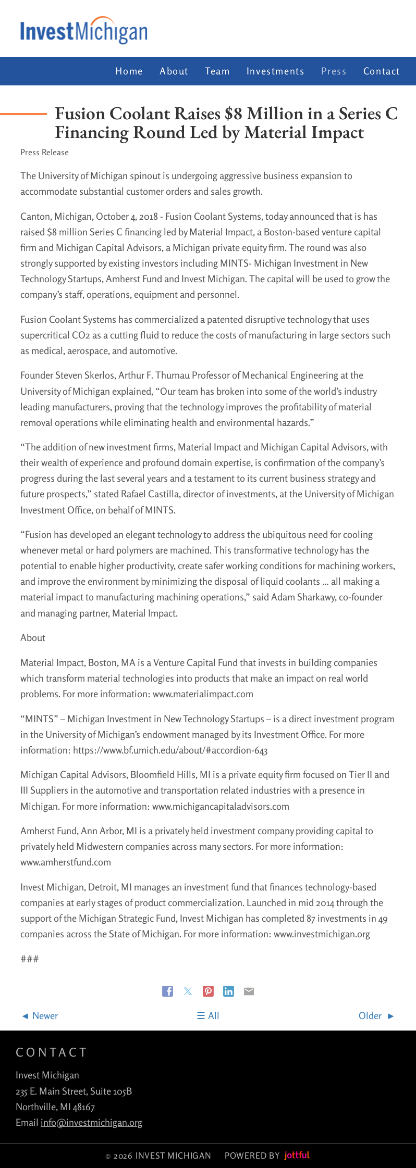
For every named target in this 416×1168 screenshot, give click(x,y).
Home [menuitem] (129, 71)
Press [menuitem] (334, 71)
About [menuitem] (174, 71)
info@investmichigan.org (91, 1122)
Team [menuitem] (217, 71)
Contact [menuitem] (381, 71)
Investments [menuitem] (276, 71)
